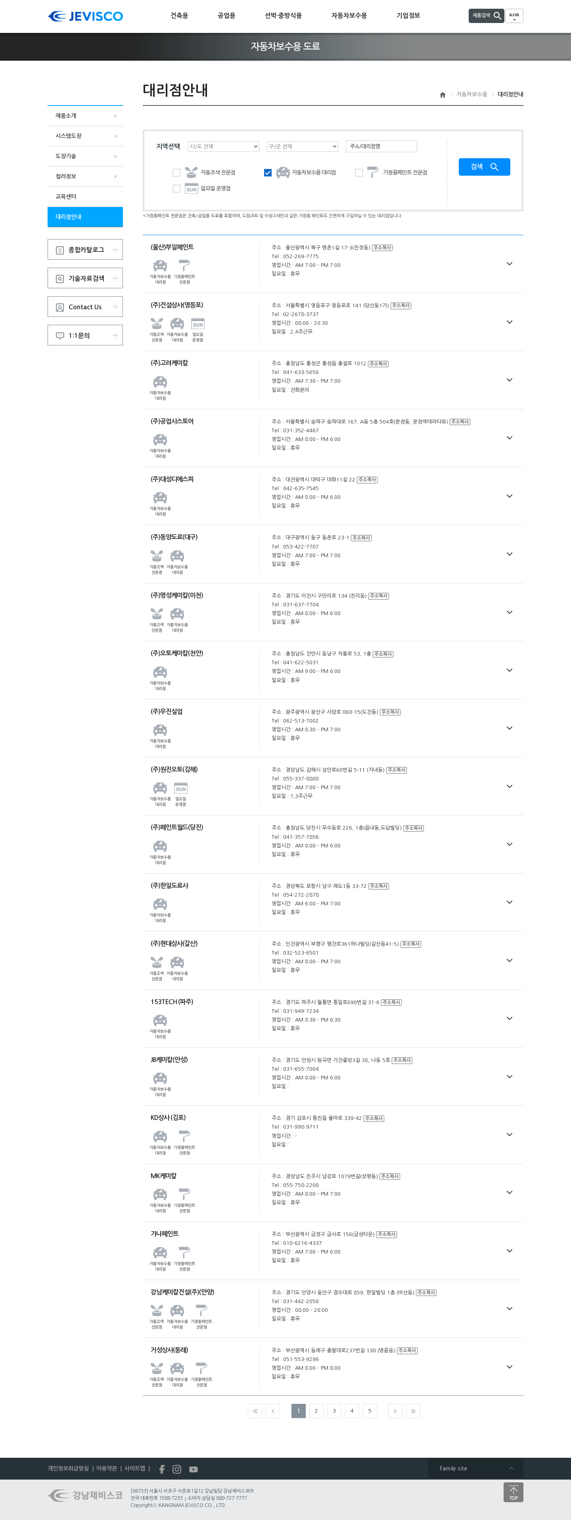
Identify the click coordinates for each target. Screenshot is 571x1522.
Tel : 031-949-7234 (295, 1011)
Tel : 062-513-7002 (295, 721)
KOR (514, 14)
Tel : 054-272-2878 (295, 895)
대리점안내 (68, 217)
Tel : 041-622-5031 (295, 662)
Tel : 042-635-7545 (295, 488)
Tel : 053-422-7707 (295, 547)
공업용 (227, 16)
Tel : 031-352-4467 (295, 430)
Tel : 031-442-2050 (295, 1301)
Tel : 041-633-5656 (295, 372)
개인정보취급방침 (68, 1469)
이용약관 (106, 1469)
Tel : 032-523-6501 (295, 953)
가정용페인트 (391, 173)
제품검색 (481, 15)
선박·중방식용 (283, 16)
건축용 (179, 16)
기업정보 (408, 16)
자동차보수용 (349, 16)
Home (442, 95)
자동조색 (204, 173)
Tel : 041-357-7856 (295, 837)
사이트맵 (135, 1469)
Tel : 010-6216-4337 (297, 1243)
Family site (453, 1469)
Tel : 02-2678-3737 (295, 314)
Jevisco (85, 16)
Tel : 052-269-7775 (295, 256)
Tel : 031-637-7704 (295, 605)
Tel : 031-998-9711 (295, 1127)
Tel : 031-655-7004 (295, 1069)
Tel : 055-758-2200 (295, 1185)
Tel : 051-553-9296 (295, 1359)
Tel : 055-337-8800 (295, 779)
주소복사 (382, 248)
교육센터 (66, 196)
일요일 (201, 189)
